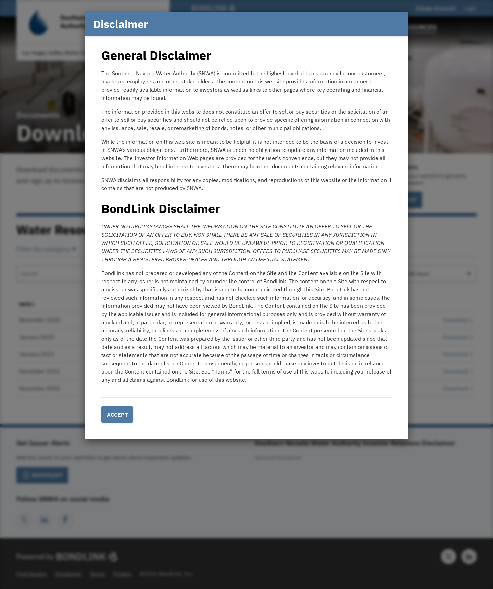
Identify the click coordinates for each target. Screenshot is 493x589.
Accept (117, 414)
